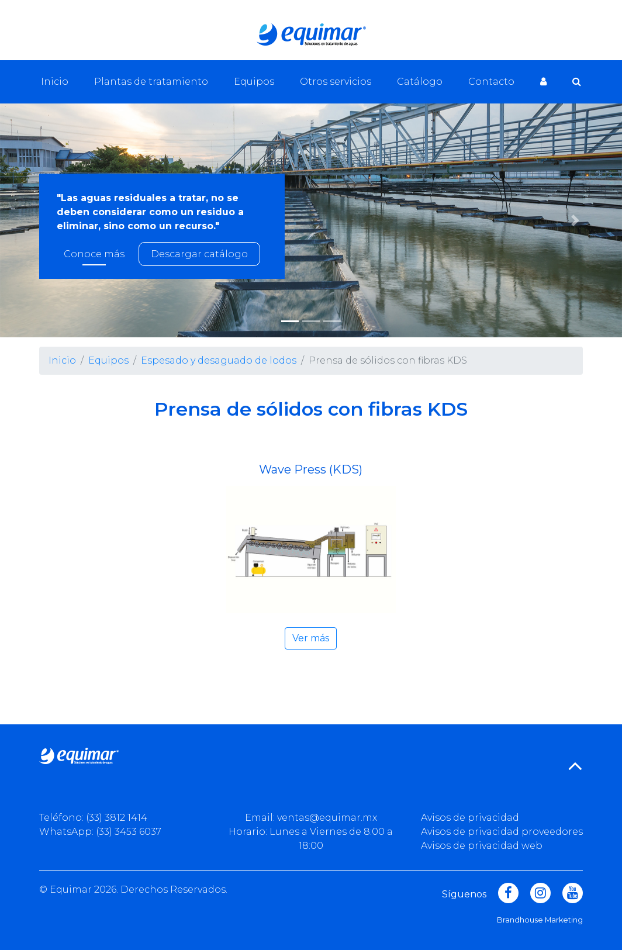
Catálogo (420, 81)
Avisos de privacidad (470, 817)
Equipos (254, 81)
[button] (575, 220)
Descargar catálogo (199, 254)
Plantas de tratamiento (151, 81)
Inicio (54, 81)
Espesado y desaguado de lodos (218, 360)
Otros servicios (335, 81)
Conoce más (94, 254)
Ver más (310, 638)
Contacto (491, 81)
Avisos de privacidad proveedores (502, 831)
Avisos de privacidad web (481, 845)
